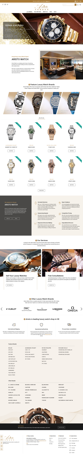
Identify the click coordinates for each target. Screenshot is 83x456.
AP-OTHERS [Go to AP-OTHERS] (27, 359)
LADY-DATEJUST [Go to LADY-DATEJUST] (12, 359)
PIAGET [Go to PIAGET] (61, 397)
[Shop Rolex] (8, 36)
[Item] (3, 41)
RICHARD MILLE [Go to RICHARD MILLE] (63, 348)
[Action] (1, 449)
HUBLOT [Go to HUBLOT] (10, 392)
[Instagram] (5, 4)
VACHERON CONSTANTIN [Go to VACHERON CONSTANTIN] (66, 400)
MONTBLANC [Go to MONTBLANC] (62, 395)
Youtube (72, 452)
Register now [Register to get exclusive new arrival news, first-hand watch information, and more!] (61, 427)
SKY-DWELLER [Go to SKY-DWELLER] (11, 368)
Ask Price (11, 150)
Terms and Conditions (62, 438)
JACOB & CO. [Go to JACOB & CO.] (62, 392)
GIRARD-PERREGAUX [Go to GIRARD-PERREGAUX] (31, 389)
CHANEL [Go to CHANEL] (44, 387)
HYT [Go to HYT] (26, 392)
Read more (41, 190)
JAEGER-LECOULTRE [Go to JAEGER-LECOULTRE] (14, 395)
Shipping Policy (61, 445)
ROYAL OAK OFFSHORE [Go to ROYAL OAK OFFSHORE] (30, 356)
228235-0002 (51, 181)
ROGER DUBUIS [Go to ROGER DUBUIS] (12, 400)
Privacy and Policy (61, 440)
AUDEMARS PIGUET (11, 145)
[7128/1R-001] (51, 132)
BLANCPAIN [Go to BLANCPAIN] (45, 384)
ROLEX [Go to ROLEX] (10, 348)
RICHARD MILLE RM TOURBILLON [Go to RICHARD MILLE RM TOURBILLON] (65, 349)
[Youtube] (7, 4)
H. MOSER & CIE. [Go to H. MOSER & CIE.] (63, 389)
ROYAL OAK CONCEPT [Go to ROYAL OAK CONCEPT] (29, 354)
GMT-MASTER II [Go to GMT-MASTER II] (11, 356)
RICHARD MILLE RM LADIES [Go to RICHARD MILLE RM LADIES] (64, 354)
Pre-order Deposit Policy (62, 447)
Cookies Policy (60, 441)
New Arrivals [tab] (41, 117)
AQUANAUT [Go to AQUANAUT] (44, 349)
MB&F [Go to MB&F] (43, 395)
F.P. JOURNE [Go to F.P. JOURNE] (11, 389)
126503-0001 (11, 181)
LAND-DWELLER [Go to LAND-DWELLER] (11, 365)
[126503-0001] (11, 166)
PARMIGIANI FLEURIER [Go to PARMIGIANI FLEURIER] (48, 397)
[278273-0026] (72, 166)
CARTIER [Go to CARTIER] (27, 387)
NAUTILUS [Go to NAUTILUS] (44, 361)
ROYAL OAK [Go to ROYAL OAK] (27, 352)
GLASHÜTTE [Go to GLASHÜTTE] (45, 389)
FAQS (51, 11)
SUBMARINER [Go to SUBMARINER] (11, 370)
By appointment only (42, 440)
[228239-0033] (31, 132)
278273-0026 (71, 181)
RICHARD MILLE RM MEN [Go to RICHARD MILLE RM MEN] (64, 352)
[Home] (41, 7)
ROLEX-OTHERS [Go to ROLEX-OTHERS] (11, 375)
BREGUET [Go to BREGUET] (61, 384)
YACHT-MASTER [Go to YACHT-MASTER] (11, 372)
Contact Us (51, 285)
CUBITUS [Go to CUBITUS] (44, 356)
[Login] (78, 5)
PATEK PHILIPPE (51, 145)
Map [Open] (27, 443)
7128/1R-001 (51, 147)
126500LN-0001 (72, 147)
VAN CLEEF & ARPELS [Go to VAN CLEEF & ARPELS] (14, 403)
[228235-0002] (51, 166)
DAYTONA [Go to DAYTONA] (10, 354)
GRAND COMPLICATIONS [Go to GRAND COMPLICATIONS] (47, 359)
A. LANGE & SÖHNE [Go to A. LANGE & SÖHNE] (13, 384)
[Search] (75, 5)
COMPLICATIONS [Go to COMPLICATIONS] (45, 354)
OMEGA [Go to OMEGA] (10, 397)
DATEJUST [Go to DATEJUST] (10, 349)
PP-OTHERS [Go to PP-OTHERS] (44, 363)
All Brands (29, 11)
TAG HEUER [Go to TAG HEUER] (28, 400)
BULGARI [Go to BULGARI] (10, 387)
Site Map (50, 443)
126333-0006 (31, 181)
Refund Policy (48, 334)
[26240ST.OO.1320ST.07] (11, 132)
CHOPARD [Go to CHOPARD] (61, 387)
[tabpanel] (41, 157)
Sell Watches (37, 11)
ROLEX (31, 145)
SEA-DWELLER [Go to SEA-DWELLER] (11, 363)
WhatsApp (73, 443)
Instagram (73, 450)
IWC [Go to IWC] (43, 392)
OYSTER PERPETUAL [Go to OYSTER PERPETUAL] (12, 361)
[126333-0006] (31, 166)
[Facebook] (3, 4)
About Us (45, 11)
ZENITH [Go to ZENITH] (27, 403)
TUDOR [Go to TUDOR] (44, 400)
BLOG (55, 11)
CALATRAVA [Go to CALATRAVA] (44, 352)
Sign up (47, 1)
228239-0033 (31, 147)
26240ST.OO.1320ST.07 (11, 147)
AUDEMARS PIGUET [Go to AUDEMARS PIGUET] (30, 348)
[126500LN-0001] (72, 132)
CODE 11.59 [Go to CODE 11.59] (27, 349)
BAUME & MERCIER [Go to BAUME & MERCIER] (30, 384)
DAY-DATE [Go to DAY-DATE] (10, 352)
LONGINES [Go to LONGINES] (28, 395)
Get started (9, 285)
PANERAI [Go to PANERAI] (27, 397)
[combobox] (69, 5)
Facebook (73, 447)
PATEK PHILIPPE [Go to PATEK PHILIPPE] (46, 348)
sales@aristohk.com (75, 440)
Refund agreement (61, 443)
